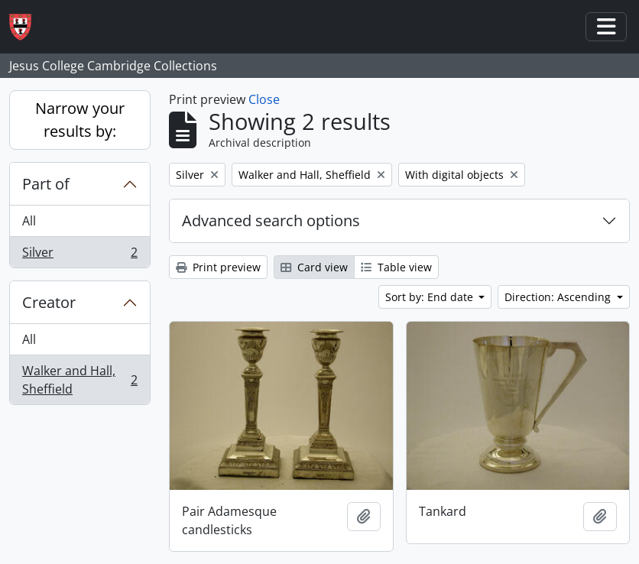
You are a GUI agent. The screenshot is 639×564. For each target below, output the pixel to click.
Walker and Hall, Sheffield (79, 379)
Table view (396, 267)
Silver (79, 255)
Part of (46, 183)
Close (264, 99)
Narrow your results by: (80, 119)
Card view (314, 267)
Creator (49, 302)
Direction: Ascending (559, 297)
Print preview (218, 267)
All (29, 220)
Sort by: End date (430, 297)
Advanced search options (271, 220)
